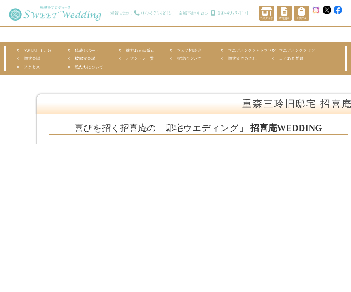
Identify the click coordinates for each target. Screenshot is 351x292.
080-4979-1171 (233, 12)
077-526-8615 (156, 12)
